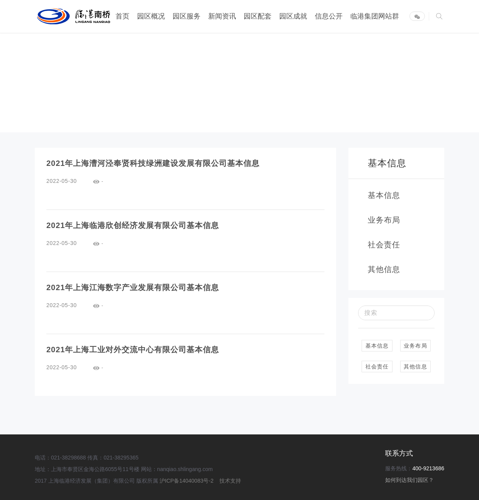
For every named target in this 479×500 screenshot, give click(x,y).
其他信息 (415, 366)
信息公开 (329, 16)
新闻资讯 (222, 16)
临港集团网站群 (374, 16)
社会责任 (377, 366)
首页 (122, 16)
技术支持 (230, 481)
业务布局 (415, 346)
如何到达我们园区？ (409, 480)
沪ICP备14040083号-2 (187, 481)
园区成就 (293, 16)
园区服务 (186, 16)
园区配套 (258, 16)
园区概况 (151, 16)
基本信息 (377, 346)
